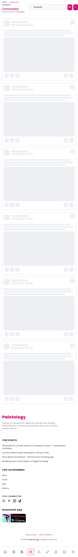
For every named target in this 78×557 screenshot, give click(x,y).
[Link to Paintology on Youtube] (3, 500)
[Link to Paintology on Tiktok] (20, 500)
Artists (4, 2)
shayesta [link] (6, 5)
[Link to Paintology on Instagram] (14, 500)
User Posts (14, 2)
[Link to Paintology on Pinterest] (9, 500)
